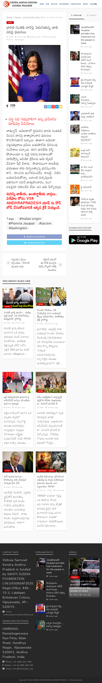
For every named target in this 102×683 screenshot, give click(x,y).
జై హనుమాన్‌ (86, 187)
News (42, 4)
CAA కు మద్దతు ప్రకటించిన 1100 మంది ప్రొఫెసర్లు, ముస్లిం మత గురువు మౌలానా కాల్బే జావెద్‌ (89, 207)
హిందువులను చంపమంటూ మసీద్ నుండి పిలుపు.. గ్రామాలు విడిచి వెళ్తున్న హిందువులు (88, 61)
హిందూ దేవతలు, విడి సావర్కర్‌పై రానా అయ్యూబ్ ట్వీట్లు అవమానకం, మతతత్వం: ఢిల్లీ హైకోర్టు (51, 314)
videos (85, 4)
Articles (54, 4)
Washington (19, 40)
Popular (76, 15)
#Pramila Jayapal (49, 37)
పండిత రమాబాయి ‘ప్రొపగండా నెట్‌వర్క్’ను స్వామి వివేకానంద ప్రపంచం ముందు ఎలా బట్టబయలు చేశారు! (50, 481)
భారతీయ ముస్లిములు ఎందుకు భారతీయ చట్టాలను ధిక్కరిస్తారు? (88, 134)
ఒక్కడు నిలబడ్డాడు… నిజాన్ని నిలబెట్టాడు (88, 100)
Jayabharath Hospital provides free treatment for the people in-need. (88, 35)
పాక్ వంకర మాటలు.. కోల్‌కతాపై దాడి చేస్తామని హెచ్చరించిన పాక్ (15, 480)
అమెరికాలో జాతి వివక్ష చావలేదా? (87, 115)
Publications (76, 4)
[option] (84, 577)
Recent (91, 15)
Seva (47, 4)
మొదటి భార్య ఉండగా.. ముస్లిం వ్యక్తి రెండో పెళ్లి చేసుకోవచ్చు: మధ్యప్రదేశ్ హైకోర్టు (17, 315)
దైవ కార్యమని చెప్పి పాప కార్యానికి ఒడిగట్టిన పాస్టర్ (88, 83)
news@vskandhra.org (23, 668)
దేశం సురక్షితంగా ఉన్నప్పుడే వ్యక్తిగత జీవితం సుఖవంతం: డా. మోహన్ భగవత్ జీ (49, 400)
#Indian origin (35, 37)
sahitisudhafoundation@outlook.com (20, 614)
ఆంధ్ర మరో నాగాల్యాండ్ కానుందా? (85, 153)
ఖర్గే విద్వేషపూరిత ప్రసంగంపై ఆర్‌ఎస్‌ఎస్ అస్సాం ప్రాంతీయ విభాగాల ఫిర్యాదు (17, 400)
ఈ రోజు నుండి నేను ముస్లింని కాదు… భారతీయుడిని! (87, 172)
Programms (64, 4)
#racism (10, 40)
